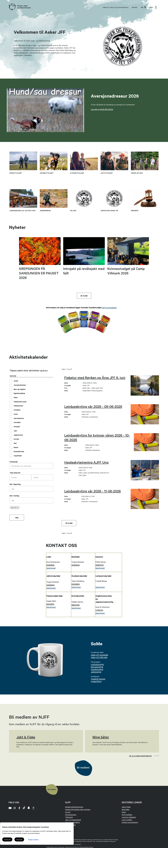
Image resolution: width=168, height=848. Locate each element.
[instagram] (14, 807)
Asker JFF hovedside (99, 654)
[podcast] (33, 807)
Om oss (67, 812)
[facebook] (19, 807)
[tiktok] (24, 807)
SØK (143, 7)
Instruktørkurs (18, 418)
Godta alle (7, 839)
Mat (15, 443)
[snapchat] (28, 807)
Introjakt (16, 426)
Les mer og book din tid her (102, 109)
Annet (15, 381)
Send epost (51, 588)
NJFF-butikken (127, 815)
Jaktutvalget (96, 671)
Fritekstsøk (14, 462)
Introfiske (17, 422)
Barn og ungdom (19, 389)
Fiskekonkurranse (19, 401)
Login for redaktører (129, 817)
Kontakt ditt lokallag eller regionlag (77, 809)
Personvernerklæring (72, 822)
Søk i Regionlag (15, 484)
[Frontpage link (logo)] (12, 7)
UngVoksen (17, 455)
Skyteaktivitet (18, 451)
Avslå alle (19, 839)
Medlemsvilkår (70, 825)
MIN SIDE (134, 7)
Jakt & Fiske (126, 807)
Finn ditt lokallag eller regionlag (115, 7)
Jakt (15, 431)
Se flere (84, 296)
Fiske (15, 397)
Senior (15, 447)
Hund (15, 414)
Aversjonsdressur (19, 385)
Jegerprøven (18, 435)
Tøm (17, 517)
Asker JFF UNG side (99, 657)
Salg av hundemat (109, 307)
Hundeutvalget (97, 669)
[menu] (153, 7)
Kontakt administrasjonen (74, 807)
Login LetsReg (127, 820)
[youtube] (10, 807)
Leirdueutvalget (97, 664)
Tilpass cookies (33, 839)
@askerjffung (96, 681)
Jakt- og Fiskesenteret (73, 820)
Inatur (124, 812)
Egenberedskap (19, 393)
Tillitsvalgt (69, 817)
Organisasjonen (70, 815)
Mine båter (125, 809)
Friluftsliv (17, 410)
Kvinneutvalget (97, 666)
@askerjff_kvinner (98, 679)
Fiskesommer (18, 406)
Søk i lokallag (14, 495)
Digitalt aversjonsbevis (130, 822)
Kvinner (16, 439)
